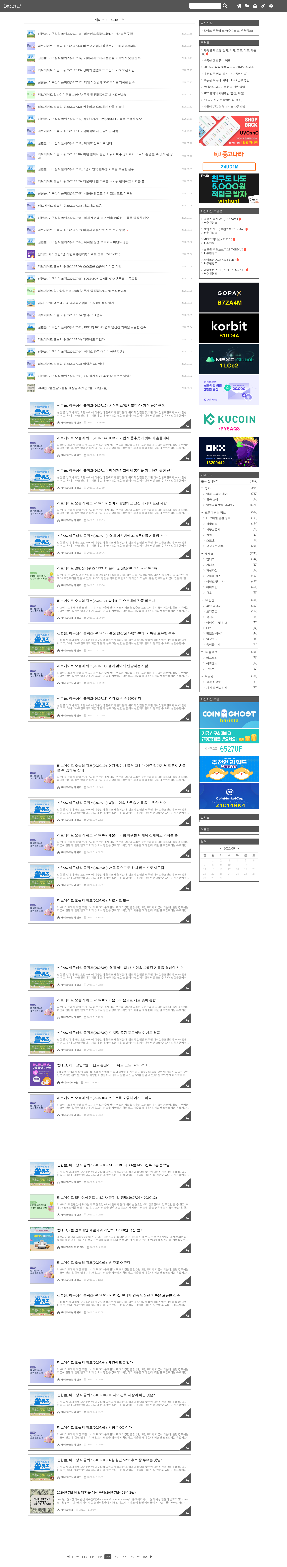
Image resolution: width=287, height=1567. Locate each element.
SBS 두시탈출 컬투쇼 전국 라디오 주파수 (228, 67)
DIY (231, 628)
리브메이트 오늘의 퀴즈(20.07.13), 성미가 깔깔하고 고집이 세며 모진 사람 (86, 70)
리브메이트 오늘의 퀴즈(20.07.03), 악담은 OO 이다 (71, 363)
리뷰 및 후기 (231, 605)
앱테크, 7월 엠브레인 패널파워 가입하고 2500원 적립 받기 (76, 303)
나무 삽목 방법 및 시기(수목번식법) (225, 73)
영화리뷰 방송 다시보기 (231, 505)
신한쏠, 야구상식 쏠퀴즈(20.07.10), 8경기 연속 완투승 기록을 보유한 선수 (86, 169)
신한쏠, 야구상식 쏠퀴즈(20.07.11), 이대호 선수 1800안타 (75, 143)
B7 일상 (230, 600)
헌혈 (231, 534)
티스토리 (231, 657)
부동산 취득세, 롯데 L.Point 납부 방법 (226, 80)
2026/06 (229, 848)
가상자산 (231, 570)
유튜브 (231, 668)
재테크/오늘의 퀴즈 (69, 422)
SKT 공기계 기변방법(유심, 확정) (223, 93)
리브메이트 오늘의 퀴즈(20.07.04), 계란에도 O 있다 (71, 339)
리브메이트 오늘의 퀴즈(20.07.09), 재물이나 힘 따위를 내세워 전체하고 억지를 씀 (91, 181)
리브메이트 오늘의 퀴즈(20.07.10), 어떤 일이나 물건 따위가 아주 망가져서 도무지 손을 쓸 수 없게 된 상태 (105, 156)
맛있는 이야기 (231, 633)
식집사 (231, 617)
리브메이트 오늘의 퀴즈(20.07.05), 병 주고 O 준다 (70, 315)
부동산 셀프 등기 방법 (217, 60)
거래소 (231, 564)
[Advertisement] (109, 740)
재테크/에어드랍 (67, 1082)
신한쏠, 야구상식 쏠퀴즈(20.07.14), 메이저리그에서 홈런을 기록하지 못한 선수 (89, 58)
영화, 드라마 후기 (231, 493)
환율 (231, 592)
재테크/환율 (65, 1509)
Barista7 (12, 6)
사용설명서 (231, 529)
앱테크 (231, 559)
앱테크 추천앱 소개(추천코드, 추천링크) (228, 30)
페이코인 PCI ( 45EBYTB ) (221, 259)
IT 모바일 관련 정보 (231, 518)
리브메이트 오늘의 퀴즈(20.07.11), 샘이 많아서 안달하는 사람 (78, 131)
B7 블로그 (230, 652)
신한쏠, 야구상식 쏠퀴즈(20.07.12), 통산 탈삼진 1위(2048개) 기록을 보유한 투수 (90, 118)
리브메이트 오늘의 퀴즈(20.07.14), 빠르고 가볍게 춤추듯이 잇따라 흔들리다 (87, 45)
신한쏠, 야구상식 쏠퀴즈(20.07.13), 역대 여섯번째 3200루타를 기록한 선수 (86, 82)
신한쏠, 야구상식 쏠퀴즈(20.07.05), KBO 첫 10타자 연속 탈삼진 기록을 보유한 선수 (92, 327)
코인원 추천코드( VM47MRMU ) (224, 249)
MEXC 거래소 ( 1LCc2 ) (219, 239)
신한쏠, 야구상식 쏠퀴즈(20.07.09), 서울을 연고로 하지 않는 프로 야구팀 (85, 193)
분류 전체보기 (229, 481)
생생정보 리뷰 (231, 546)
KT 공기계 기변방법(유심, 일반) (223, 100)
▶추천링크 (210, 222)
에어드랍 (231, 587)
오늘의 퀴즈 (231, 576)
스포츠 (231, 540)
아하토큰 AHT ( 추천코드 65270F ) (225, 269)
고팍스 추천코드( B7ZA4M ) (222, 219)
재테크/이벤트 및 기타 (70, 1247)
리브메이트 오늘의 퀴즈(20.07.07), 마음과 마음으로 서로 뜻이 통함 (81, 230)
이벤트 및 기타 (231, 581)
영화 (230, 488)
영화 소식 (231, 499)
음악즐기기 (231, 644)
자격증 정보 (231, 682)
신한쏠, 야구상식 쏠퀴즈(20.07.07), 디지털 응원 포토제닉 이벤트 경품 (83, 242)
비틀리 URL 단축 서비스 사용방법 (224, 106)
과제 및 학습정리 (231, 687)
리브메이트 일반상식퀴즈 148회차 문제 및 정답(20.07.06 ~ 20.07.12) (82, 290)
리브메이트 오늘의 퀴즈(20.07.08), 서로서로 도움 (70, 205)
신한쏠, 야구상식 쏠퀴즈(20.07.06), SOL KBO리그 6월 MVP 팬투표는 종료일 (87, 278)
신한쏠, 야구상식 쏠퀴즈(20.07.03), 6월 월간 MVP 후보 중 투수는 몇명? (84, 375)
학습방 (230, 676)
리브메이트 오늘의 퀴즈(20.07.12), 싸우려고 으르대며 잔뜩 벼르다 (81, 106)
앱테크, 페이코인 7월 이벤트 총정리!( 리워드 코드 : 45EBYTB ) (79, 254)
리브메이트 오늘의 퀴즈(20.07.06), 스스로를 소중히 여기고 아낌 (79, 266)
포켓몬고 (231, 611)
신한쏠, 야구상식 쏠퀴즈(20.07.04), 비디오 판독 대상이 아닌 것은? (81, 351)
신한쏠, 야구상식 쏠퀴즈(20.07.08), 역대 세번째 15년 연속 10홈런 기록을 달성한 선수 (93, 217)
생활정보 (231, 523)
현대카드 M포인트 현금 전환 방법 (224, 86)
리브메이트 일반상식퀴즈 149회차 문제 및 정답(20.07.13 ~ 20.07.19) (82, 94)
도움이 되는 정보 (230, 512)
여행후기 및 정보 (231, 622)
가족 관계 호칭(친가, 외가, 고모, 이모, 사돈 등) (228, 52)
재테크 (230, 553)
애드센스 (231, 663)
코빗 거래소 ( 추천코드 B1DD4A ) (225, 229)
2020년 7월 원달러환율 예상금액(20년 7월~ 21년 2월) (72, 388)
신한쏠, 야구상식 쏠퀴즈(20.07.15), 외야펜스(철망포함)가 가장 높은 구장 (85, 33)
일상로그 (231, 639)
